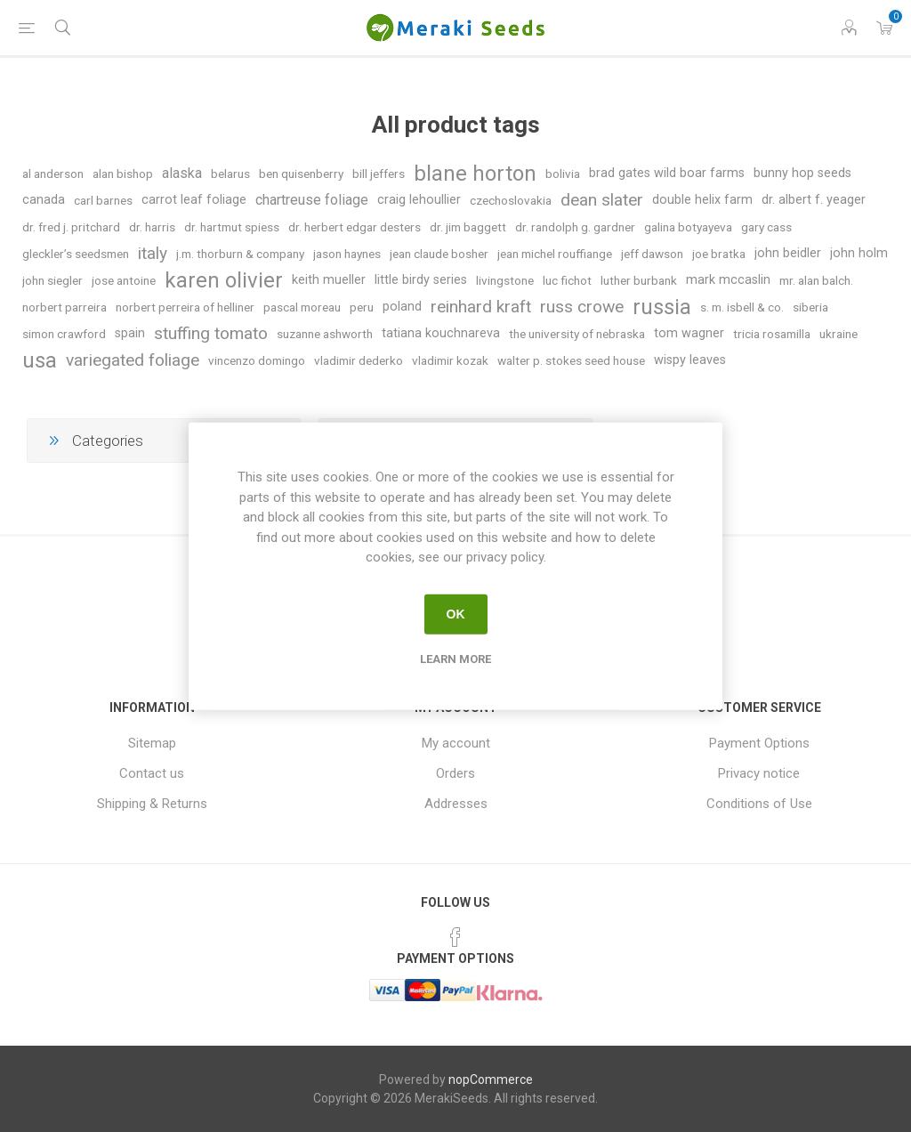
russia (662, 307)
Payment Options (759, 743)
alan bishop (123, 173)
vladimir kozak (450, 360)
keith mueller (329, 279)
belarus (230, 173)
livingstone (505, 280)
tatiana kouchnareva (441, 333)
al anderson (53, 173)
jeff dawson (652, 254)
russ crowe (582, 306)
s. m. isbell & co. (742, 307)
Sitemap (152, 743)
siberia (810, 307)
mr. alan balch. (816, 280)
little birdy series (421, 279)
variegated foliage (132, 360)
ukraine (838, 334)
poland (402, 306)
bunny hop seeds (802, 173)
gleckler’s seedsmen (75, 254)
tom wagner (689, 333)
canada (43, 199)
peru (362, 307)
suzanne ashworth (325, 334)
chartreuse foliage (311, 199)
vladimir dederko (358, 360)
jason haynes (347, 254)
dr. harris (152, 227)
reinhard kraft (481, 306)
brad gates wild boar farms (667, 173)
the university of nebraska (577, 334)
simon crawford (64, 334)
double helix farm (702, 199)
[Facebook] (455, 937)
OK (456, 614)
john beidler (787, 253)
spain (130, 333)
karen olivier (224, 280)
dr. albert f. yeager (814, 199)
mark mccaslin (728, 279)
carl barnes (103, 200)
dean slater (601, 200)
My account (456, 743)
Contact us (151, 773)
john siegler (52, 280)
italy (152, 253)
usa (39, 360)
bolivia (562, 173)
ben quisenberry (301, 173)
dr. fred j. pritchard (71, 227)
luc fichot (567, 280)
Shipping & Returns (152, 804)
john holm (859, 253)
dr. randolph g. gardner (575, 227)
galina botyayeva (688, 227)
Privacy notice (759, 773)
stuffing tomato (211, 333)
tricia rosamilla (771, 334)
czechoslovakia (511, 200)
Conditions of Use (759, 804)
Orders (455, 773)
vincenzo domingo (256, 360)
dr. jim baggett (468, 227)
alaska (182, 173)
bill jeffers (378, 173)
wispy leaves (690, 360)
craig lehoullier (419, 199)
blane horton (475, 173)
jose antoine (124, 280)
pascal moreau (302, 307)
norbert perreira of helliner (185, 307)
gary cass (766, 227)
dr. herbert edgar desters (354, 227)
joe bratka (719, 254)
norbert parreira (64, 307)
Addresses (456, 804)
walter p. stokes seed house (571, 360)
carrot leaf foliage (193, 199)
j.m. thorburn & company (240, 254)
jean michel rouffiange (554, 254)
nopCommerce (490, 1079)
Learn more (455, 658)
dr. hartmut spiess (231, 227)
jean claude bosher (439, 254)
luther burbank (639, 280)
